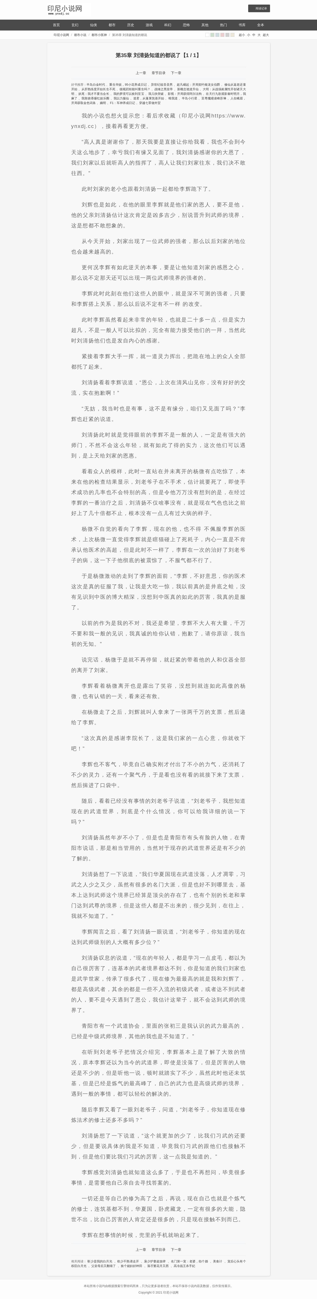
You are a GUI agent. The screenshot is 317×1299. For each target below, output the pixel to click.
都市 (112, 25)
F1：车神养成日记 (122, 103)
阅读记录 (261, 8)
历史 (130, 25)
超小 (242, 35)
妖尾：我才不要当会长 (93, 93)
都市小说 (80, 35)
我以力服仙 (121, 98)
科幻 (167, 25)
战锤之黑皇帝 (163, 89)
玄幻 (74, 25)
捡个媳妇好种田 (131, 1266)
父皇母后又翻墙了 (103, 1266)
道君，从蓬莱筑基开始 (148, 98)
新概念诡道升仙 (188, 89)
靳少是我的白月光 (99, 1261)
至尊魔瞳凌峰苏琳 (213, 98)
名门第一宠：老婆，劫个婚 (189, 1261)
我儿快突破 (156, 93)
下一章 (176, 73)
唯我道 (173, 98)
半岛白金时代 (96, 84)
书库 (242, 25)
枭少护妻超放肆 (155, 1261)
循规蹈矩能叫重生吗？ (135, 89)
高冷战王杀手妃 (184, 1266)
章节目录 (159, 73)
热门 (223, 25)
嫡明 (103, 103)
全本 (260, 25)
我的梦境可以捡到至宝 (128, 93)
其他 (204, 25)
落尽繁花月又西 (158, 1266)
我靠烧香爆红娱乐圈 (95, 98)
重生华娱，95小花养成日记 (128, 84)
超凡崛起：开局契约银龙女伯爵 (198, 84)
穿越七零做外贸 (150, 103)
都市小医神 (99, 35)
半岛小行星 (189, 98)
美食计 (217, 1261)
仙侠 (93, 25)
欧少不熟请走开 (128, 1261)
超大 (266, 35)
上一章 (141, 73)
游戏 (149, 25)
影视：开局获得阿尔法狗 (185, 93)
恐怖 (186, 25)
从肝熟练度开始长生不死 (98, 89)
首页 (56, 25)
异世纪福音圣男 (162, 84)
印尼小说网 (61, 35)
